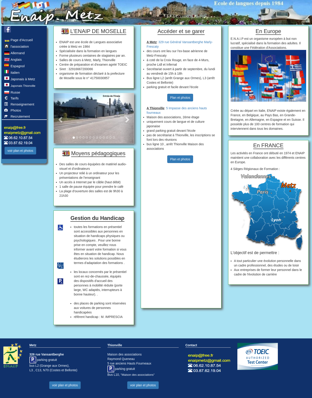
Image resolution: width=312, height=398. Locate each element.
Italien (12, 72)
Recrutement (17, 116)
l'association (16, 46)
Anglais (13, 59)
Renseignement (19, 104)
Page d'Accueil (18, 39)
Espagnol (14, 65)
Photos (12, 110)
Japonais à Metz (19, 78)
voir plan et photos (20, 150)
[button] (60, 118)
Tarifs (11, 98)
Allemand (14, 52)
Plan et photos (180, 97)
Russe (12, 92)
